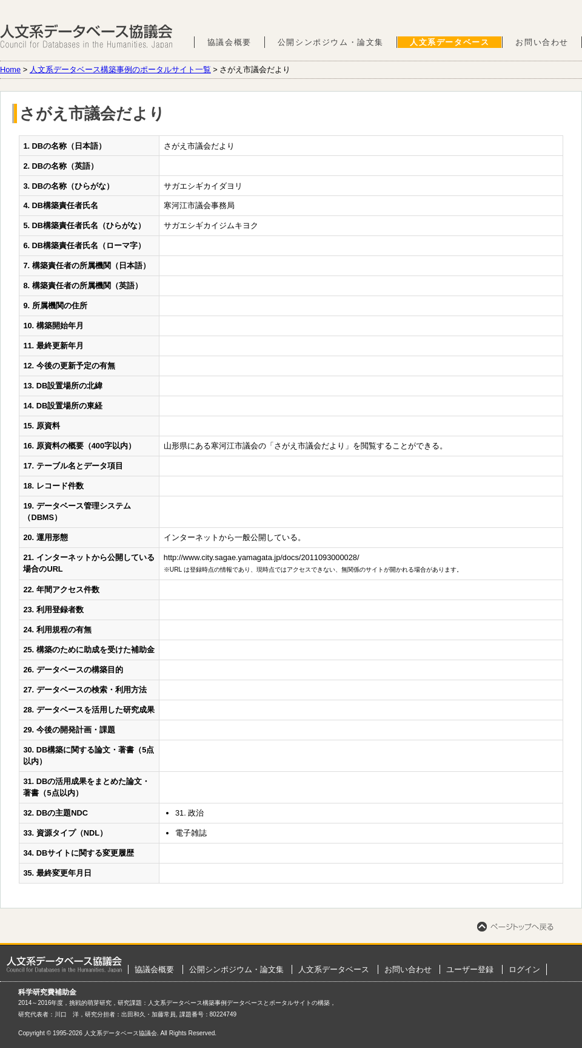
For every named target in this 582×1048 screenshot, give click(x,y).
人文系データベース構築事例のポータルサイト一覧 (120, 69)
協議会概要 (229, 42)
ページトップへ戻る (515, 927)
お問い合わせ (542, 42)
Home (10, 69)
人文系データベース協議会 (86, 36)
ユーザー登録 (469, 969)
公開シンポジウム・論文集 (331, 42)
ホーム (64, 964)
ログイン (524, 969)
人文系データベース (449, 42)
